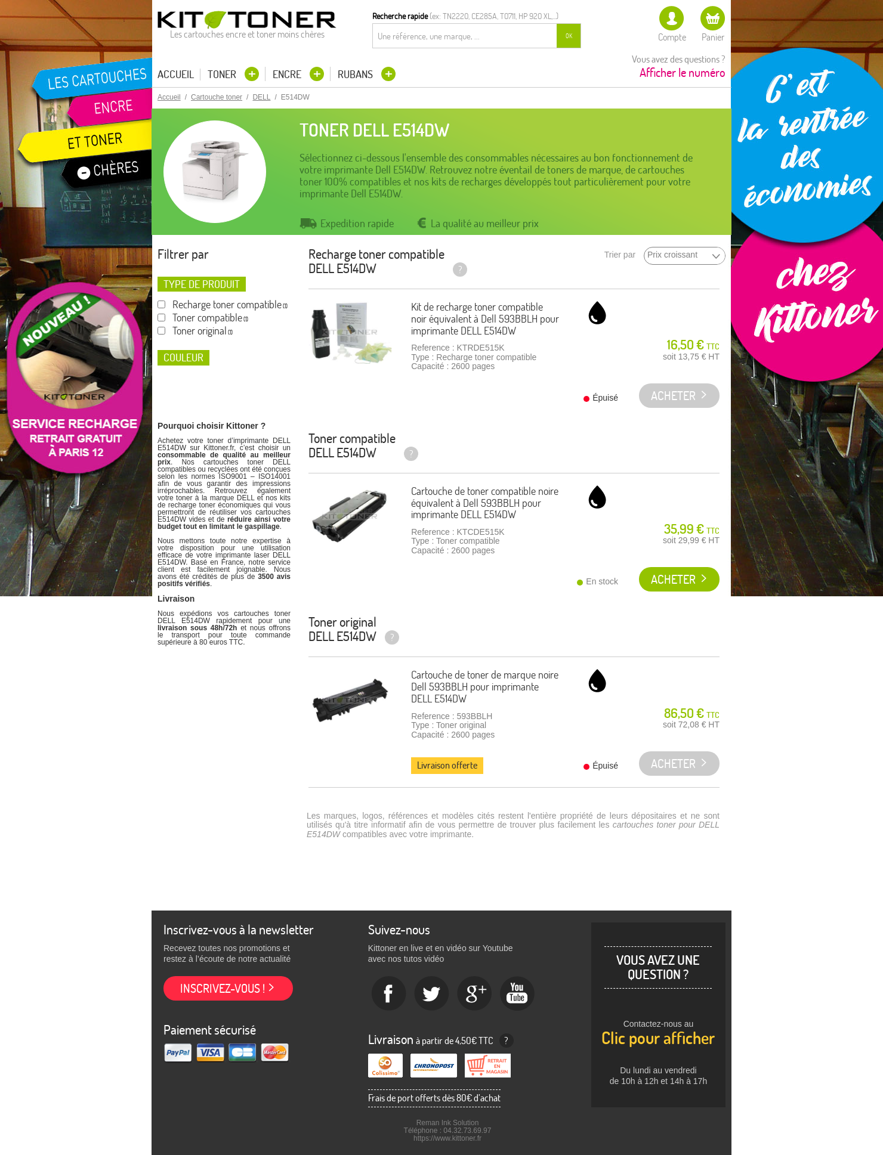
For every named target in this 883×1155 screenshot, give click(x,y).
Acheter (673, 579)
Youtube (518, 994)
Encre (288, 74)
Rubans (356, 74)
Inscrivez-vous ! (222, 988)
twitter (432, 994)
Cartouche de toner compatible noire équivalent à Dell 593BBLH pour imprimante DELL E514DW (484, 503)
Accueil (176, 74)
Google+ (475, 994)
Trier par (619, 254)
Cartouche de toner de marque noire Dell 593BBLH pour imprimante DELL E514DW (484, 686)
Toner (223, 74)
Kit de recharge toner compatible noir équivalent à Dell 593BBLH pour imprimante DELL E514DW (485, 318)
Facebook (389, 994)
